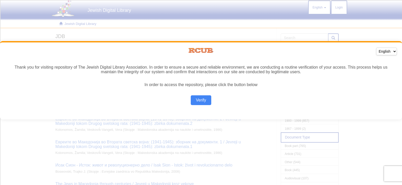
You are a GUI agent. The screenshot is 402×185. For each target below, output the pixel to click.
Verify (201, 100)
